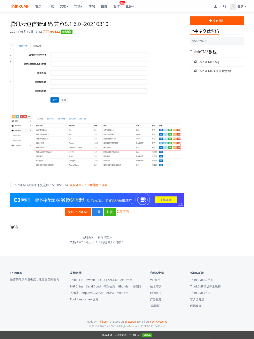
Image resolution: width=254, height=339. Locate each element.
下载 (51, 6)
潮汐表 (110, 293)
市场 (78, 6)
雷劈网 (136, 286)
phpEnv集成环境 (92, 293)
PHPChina (76, 286)
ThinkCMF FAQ (206, 62)
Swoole (90, 280)
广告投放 (156, 299)
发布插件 (217, 20)
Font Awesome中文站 (84, 299)
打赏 (110, 212)
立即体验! (147, 335)
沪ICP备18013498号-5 (152, 326)
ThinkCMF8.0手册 (201, 280)
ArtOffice (126, 280)
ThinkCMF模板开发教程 (212, 71)
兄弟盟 (74, 293)
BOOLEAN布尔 (108, 280)
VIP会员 (155, 280)
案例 (104, 6)
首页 (38, 6)
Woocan (122, 293)
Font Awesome (158, 321)
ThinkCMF (19, 6)
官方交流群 (197, 299)
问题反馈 (196, 306)
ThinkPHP (76, 280)
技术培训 (156, 286)
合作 (118, 4)
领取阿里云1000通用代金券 (88, 185)
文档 (64, 6)
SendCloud (93, 286)
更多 (130, 6)
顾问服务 (156, 293)
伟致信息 (109, 286)
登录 (238, 6)
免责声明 (122, 211)
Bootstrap (130, 321)
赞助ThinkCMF (78, 212)
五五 (46, 31)
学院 (92, 6)
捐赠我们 (156, 306)
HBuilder (124, 286)
